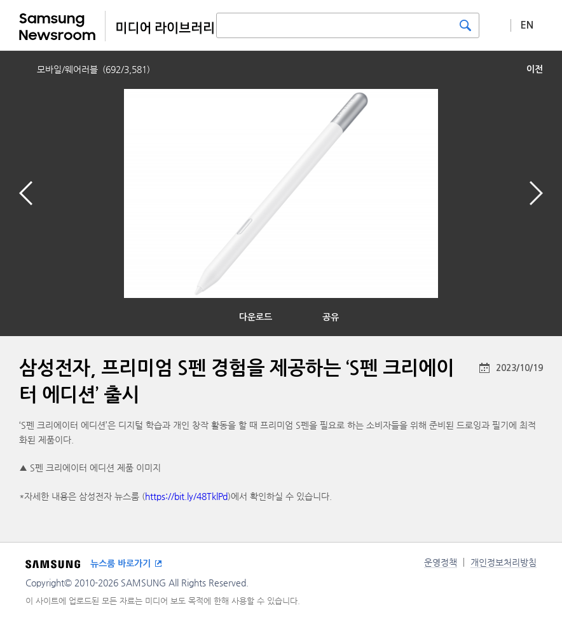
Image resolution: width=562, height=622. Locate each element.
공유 (330, 317)
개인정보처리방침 (503, 562)
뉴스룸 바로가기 (120, 563)
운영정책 (440, 562)
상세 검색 (495, 25)
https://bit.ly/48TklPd (186, 496)
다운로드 (255, 317)
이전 (534, 69)
